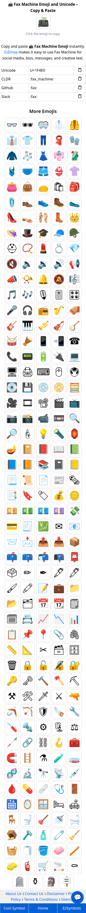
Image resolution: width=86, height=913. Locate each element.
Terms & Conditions (41, 899)
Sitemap (68, 899)
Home (43, 908)
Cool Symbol (14, 908)
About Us (14, 893)
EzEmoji (10, 52)
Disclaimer (56, 893)
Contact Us (34, 893)
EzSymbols (72, 908)
